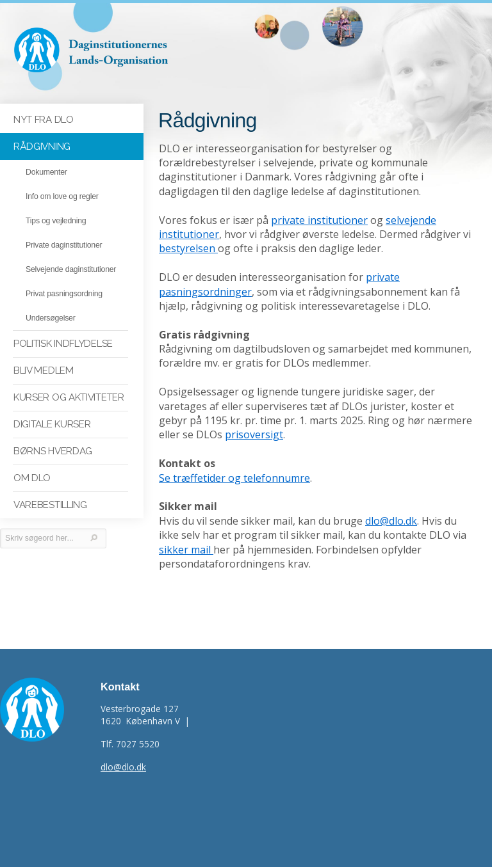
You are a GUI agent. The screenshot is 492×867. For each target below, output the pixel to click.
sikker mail (186, 550)
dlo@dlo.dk (391, 521)
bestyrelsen (188, 248)
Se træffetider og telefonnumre (234, 478)
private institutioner (319, 220)
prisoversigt (254, 434)
